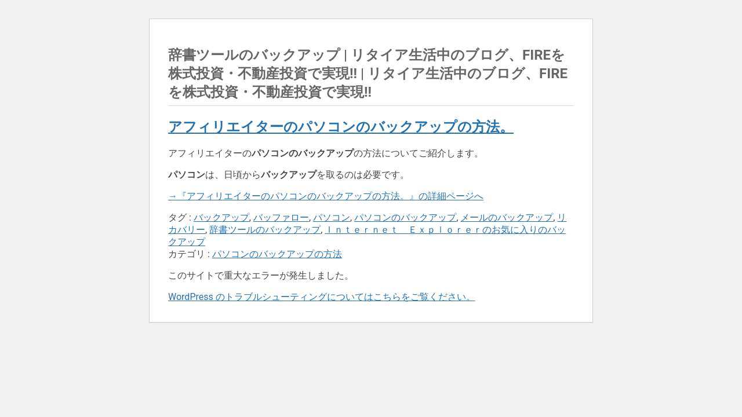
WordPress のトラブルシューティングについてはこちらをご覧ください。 (321, 296)
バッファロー (281, 217)
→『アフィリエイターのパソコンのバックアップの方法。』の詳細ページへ (325, 196)
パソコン (331, 217)
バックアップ (221, 217)
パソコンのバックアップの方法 (277, 253)
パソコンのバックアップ (405, 217)
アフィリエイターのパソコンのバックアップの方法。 (341, 127)
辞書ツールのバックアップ (265, 229)
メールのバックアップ (506, 217)
